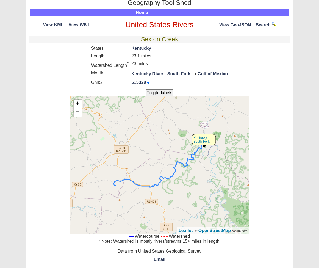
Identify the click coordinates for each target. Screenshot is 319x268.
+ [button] (77, 104)
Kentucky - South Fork (201, 139)
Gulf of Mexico (213, 73)
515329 (138, 82)
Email (159, 259)
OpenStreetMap (214, 230)
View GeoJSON (235, 25)
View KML (53, 24)
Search (266, 25)
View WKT (79, 24)
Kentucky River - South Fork (160, 73)
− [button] (77, 112)
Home (142, 12)
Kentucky (141, 48)
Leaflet (186, 230)
